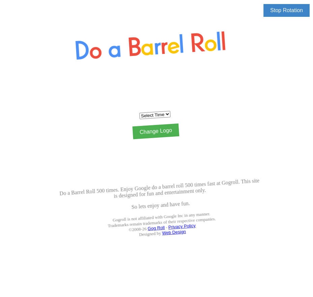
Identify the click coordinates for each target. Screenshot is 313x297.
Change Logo (154, 131)
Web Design (182, 230)
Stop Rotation (286, 10)
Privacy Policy (189, 223)
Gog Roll (164, 228)
